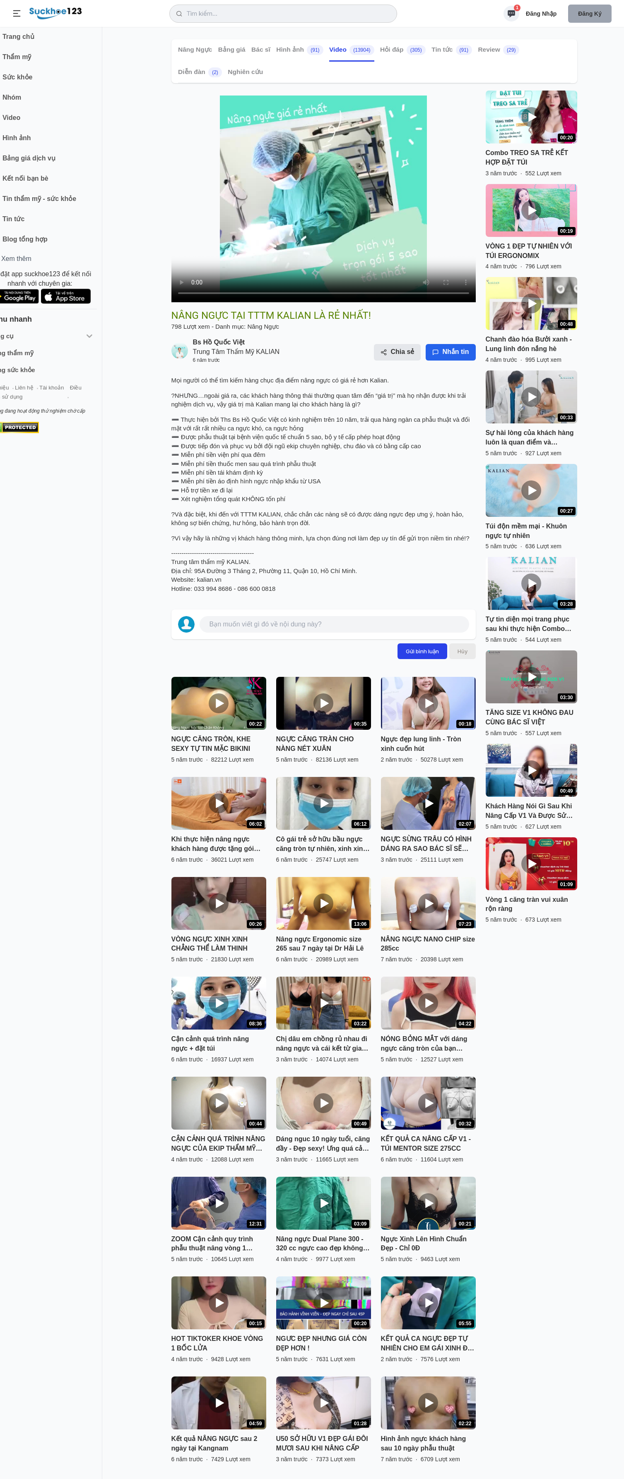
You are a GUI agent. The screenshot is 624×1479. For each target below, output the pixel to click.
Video (351, 50)
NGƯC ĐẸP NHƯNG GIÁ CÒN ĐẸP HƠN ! (321, 1343)
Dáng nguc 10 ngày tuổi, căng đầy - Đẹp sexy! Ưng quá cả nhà (323, 1144)
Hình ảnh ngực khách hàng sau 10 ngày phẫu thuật (423, 1443)
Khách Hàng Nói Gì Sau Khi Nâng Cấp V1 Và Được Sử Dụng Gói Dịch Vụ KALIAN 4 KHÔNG (530, 812)
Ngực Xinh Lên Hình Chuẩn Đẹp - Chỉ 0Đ (424, 1243)
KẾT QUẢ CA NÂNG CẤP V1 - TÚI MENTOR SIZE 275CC (426, 1143)
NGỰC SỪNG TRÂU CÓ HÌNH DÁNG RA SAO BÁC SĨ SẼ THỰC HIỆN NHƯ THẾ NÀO (426, 845)
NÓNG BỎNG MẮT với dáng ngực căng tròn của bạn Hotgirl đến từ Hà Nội (424, 1044)
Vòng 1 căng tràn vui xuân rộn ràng (527, 904)
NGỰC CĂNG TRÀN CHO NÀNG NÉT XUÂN (315, 744)
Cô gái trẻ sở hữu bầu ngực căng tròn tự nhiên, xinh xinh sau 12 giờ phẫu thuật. (321, 845)
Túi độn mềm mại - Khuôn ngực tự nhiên (526, 531)
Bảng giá (231, 49)
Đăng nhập (541, 13)
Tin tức (451, 50)
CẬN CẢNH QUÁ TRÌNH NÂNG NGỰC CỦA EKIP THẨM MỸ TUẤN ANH (218, 1144)
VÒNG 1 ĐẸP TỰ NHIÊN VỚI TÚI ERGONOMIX (529, 251)
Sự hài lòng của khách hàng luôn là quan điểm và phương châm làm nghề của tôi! (530, 438)
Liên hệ (46, 392)
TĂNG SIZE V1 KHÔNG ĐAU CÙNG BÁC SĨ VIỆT (529, 717)
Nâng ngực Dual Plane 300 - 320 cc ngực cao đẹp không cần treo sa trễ (320, 1244)
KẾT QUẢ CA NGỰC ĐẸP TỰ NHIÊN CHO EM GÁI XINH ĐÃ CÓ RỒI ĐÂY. (426, 1344)
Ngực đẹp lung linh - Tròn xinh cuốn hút (421, 744)
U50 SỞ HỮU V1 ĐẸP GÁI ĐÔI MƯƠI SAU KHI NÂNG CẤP (322, 1443)
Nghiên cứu (245, 71)
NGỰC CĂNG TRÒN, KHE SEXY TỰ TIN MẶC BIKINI (211, 744)
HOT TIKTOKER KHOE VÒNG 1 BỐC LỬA (217, 1343)
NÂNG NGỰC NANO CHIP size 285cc (428, 944)
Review (498, 50)
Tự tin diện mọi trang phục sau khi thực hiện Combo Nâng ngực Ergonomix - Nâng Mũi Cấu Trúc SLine (528, 625)
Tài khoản (73, 392)
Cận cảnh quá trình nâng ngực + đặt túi (210, 1043)
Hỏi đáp (403, 50)
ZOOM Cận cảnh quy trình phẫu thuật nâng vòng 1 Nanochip (212, 1244)
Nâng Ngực (195, 49)
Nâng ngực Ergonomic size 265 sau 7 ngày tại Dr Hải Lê (320, 944)
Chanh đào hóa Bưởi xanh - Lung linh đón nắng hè (529, 344)
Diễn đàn (200, 72)
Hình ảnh (299, 50)
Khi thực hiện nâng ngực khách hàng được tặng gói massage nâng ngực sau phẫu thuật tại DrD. (212, 845)
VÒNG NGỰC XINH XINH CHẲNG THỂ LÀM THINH (209, 944)
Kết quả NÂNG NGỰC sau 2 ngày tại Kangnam (214, 1443)
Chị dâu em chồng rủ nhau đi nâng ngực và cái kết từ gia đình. (321, 1044)
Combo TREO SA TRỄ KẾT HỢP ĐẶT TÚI (527, 157)
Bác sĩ (260, 49)
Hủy (462, 651)
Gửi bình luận (422, 651)
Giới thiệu (19, 392)
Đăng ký (590, 13)
